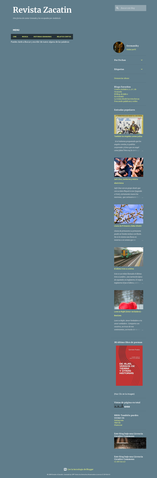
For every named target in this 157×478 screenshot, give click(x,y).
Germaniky (132, 45)
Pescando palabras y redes (125, 101)
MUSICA (25, 36)
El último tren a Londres (124, 269)
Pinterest (118, 425)
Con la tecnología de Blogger (78, 469)
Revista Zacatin (42, 10)
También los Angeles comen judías (128, 136)
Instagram (118, 420)
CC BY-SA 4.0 (119, 462)
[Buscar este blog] (133, 8)
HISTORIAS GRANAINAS (42, 36)
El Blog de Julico (121, 94)
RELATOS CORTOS (64, 36)
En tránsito (119, 96)
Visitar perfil (131, 50)
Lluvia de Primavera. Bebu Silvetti (128, 226)
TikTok (117, 423)
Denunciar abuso (121, 78)
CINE (15, 36)
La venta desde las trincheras (126, 99)
